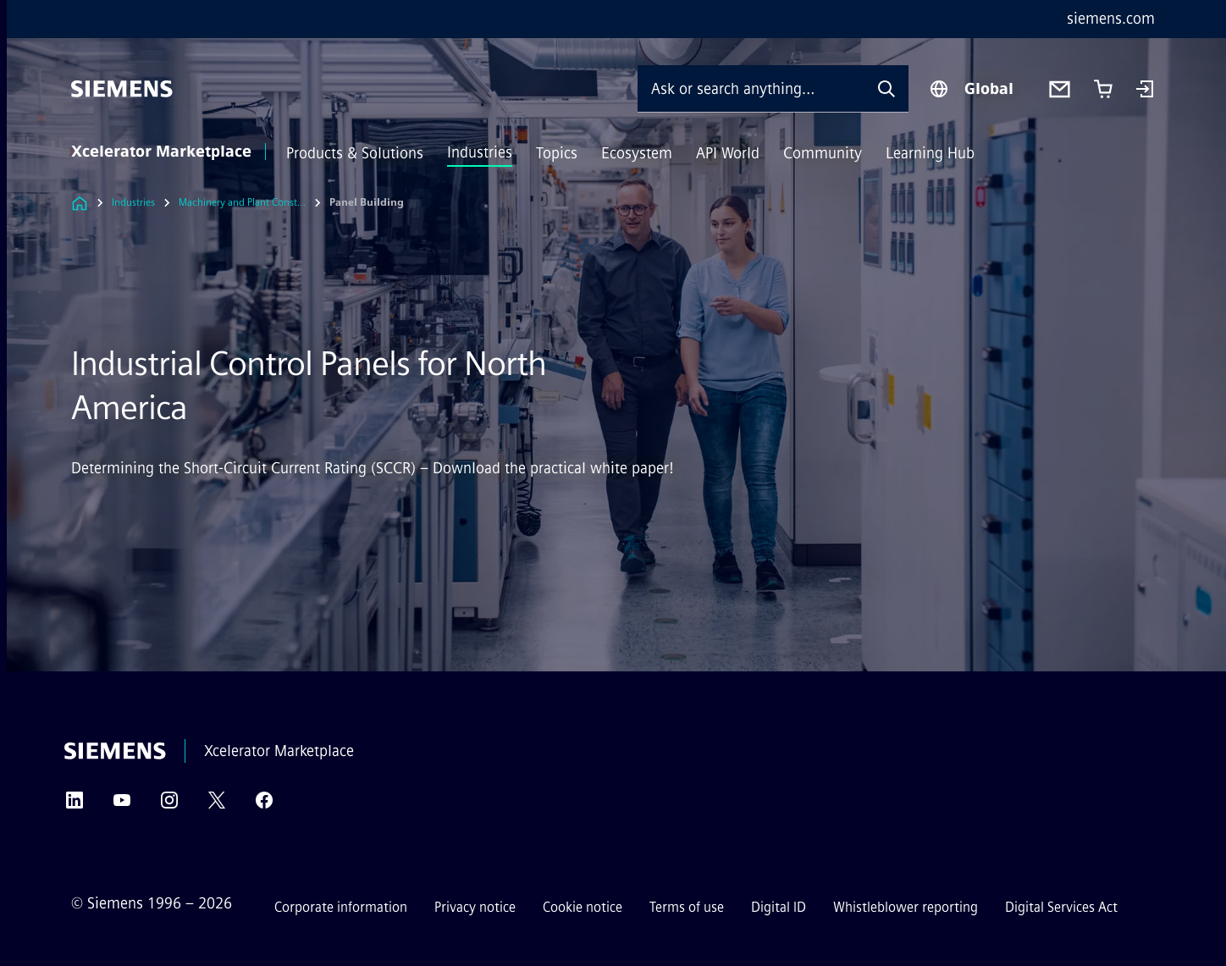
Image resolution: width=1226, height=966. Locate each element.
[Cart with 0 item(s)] (1103, 89)
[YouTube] (122, 805)
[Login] (1145, 90)
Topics (556, 153)
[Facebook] (264, 805)
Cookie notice (582, 907)
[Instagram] (169, 805)
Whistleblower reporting (905, 907)
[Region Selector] (971, 88)
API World (727, 153)
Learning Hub (930, 153)
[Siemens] (122, 88)
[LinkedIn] (74, 805)
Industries (479, 152)
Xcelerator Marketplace (161, 151)
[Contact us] (1059, 89)
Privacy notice (475, 907)
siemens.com (1111, 18)
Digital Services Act (1061, 907)
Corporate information (340, 907)
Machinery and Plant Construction (242, 202)
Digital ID (778, 907)
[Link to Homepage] (79, 203)
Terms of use (686, 907)
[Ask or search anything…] (751, 88)
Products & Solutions (354, 153)
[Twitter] (217, 805)
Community (822, 153)
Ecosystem (636, 153)
